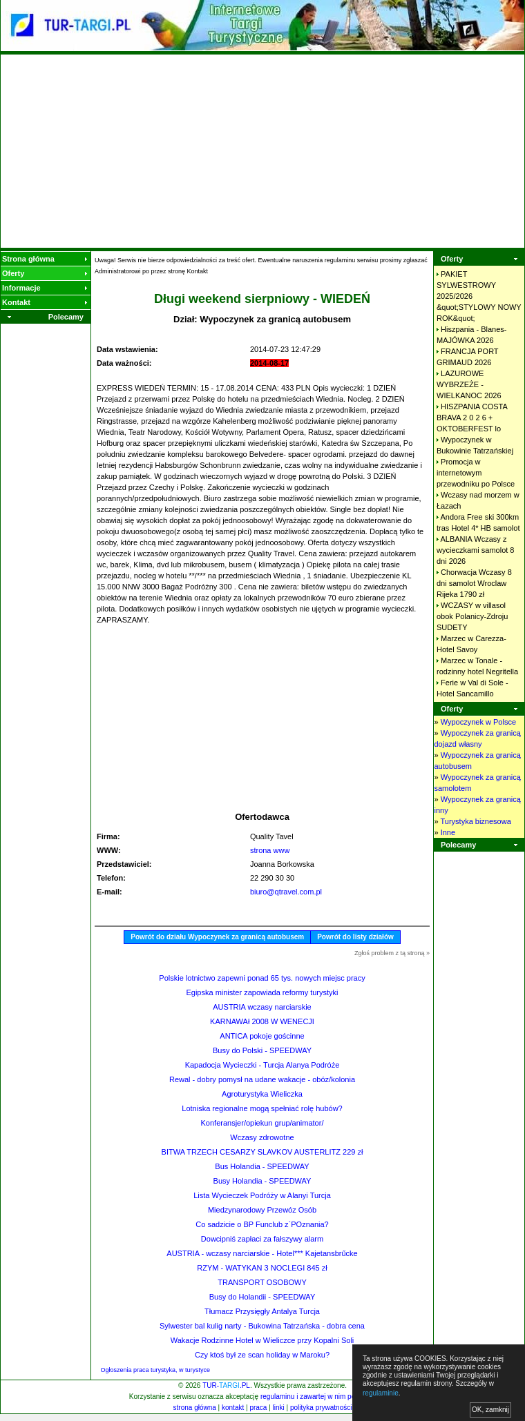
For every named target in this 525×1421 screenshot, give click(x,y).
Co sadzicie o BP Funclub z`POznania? (261, 1224)
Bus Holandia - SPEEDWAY (262, 1166)
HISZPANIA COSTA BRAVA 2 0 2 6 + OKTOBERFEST (472, 417)
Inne (448, 832)
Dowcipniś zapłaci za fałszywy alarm (262, 1239)
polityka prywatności (321, 1407)
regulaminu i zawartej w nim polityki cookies (327, 1396)
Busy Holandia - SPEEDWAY (262, 1181)
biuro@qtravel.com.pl (286, 892)
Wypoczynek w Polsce (478, 722)
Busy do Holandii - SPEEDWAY (262, 1297)
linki (279, 1407)
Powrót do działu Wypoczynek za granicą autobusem (217, 937)
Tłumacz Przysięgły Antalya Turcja (262, 1311)
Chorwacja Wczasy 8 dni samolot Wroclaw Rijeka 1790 (474, 583)
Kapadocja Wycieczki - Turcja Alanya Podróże (262, 1065)
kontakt (233, 1407)
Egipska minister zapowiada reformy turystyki (262, 992)
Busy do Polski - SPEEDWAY (262, 1050)
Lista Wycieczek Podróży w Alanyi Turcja (262, 1195)
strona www (269, 850)
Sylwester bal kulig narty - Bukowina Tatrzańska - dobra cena (262, 1326)
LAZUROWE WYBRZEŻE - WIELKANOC (469, 384)
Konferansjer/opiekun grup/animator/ (262, 1123)
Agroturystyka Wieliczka (262, 1094)
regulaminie (381, 1393)
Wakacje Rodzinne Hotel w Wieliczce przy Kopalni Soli (262, 1340)
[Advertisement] (263, 151)
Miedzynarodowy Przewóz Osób (262, 1210)
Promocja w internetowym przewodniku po (476, 473)
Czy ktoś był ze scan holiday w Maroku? (262, 1355)
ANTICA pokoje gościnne (262, 1036)
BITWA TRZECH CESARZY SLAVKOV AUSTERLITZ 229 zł (262, 1152)
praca (258, 1407)
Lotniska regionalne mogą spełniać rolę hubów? (262, 1108)
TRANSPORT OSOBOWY (262, 1282)
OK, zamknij (490, 1409)
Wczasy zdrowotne (262, 1137)
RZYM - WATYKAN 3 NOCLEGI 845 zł (262, 1268)
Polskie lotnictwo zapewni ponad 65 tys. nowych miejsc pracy (262, 978)
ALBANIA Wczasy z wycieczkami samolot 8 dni (475, 550)
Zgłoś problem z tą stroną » (392, 953)
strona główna (194, 1407)
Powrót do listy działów (355, 937)
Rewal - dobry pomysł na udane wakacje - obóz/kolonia (262, 1079)
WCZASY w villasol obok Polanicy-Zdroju (472, 616)
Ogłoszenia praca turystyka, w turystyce (156, 1369)
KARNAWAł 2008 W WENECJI (262, 1021)
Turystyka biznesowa (475, 821)
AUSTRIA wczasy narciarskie (262, 1007)
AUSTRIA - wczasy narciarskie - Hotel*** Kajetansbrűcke (261, 1253)
